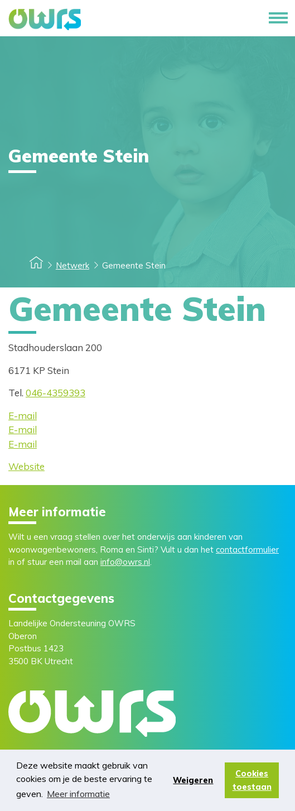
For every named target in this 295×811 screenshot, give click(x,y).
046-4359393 (55, 393)
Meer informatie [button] (78, 793)
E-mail (22, 415)
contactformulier (247, 549)
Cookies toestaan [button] (252, 780)
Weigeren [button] (193, 780)
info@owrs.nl (125, 561)
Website (26, 466)
